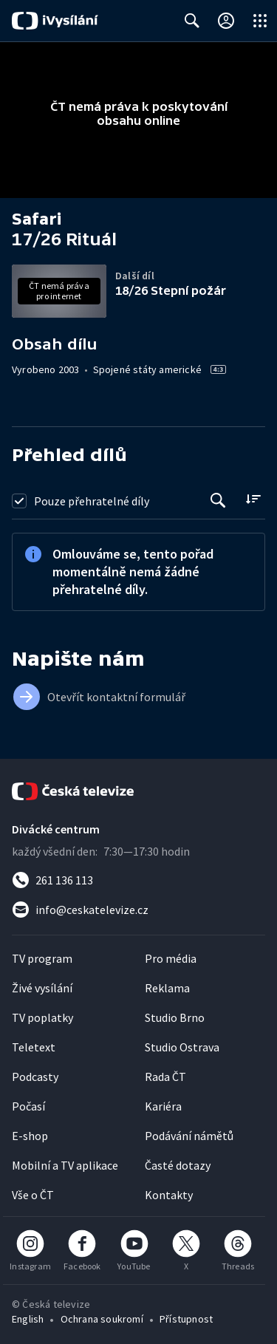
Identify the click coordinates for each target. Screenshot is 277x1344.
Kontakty (169, 1194)
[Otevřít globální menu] (260, 20)
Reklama (167, 987)
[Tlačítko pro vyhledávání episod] (218, 500)
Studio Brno (175, 1017)
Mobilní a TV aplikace (65, 1165)
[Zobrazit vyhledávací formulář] (192, 20)
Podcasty (35, 1076)
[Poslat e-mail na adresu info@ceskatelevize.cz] (138, 909)
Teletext (33, 1047)
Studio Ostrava (182, 1047)
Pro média (170, 958)
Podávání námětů (189, 1135)
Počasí (28, 1106)
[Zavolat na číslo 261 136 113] (138, 880)
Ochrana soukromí (102, 1319)
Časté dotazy (178, 1165)
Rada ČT (165, 1076)
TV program (42, 958)
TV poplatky (42, 1017)
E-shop (30, 1135)
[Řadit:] (253, 499)
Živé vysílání (42, 987)
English (28, 1319)
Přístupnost (186, 1319)
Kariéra (163, 1106)
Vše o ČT (33, 1194)
